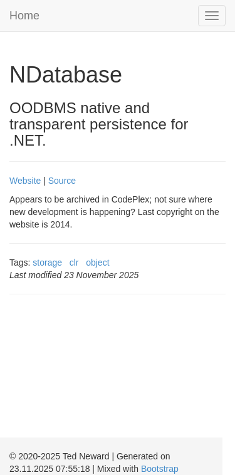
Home (24, 15)
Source (62, 181)
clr (74, 263)
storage (47, 263)
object (97, 263)
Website (25, 181)
